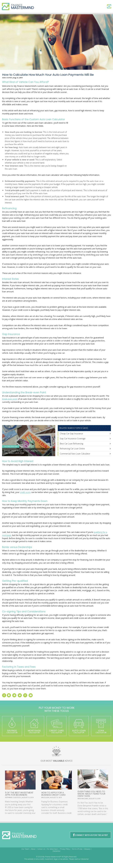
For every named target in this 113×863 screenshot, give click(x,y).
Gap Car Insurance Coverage (72, 438)
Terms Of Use (77, 849)
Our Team (25, 849)
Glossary (87, 849)
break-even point (9, 399)
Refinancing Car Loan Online (72, 448)
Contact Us (41, 849)
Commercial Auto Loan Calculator (75, 453)
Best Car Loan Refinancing (71, 443)
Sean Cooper (7, 78)
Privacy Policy (65, 849)
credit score (25, 492)
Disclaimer (57, 851)
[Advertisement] (90, 144)
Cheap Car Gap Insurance (71, 433)
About (33, 849)
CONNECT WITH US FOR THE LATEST (90, 835)
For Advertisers (52, 849)
